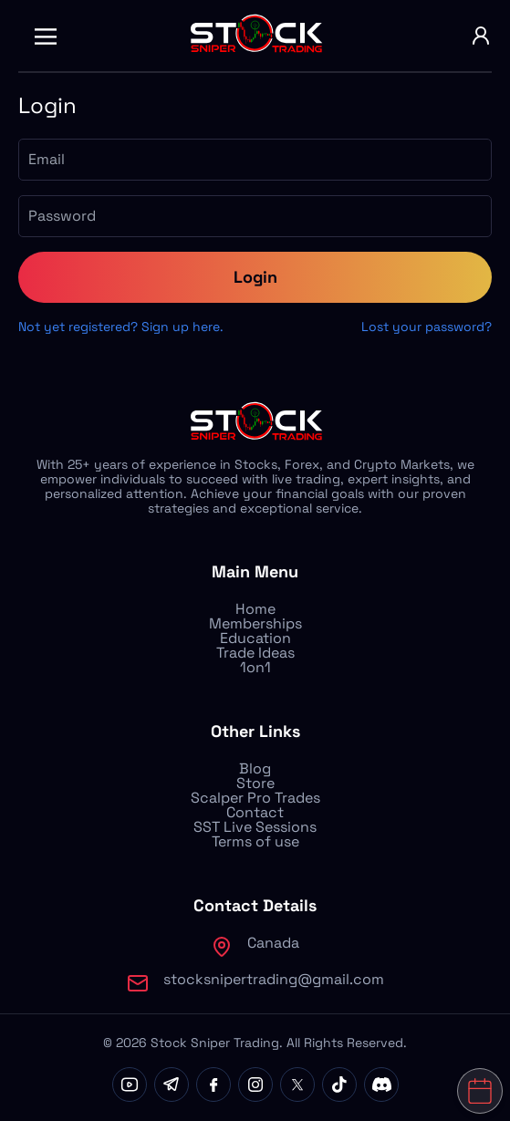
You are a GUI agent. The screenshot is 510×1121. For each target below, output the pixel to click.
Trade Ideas (255, 652)
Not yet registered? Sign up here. (121, 326)
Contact (255, 812)
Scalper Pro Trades (255, 797)
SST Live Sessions (255, 826)
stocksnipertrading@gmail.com (273, 979)
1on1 (255, 667)
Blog (255, 768)
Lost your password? (426, 326)
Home (255, 608)
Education (255, 638)
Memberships (255, 623)
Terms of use (255, 841)
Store (255, 783)
